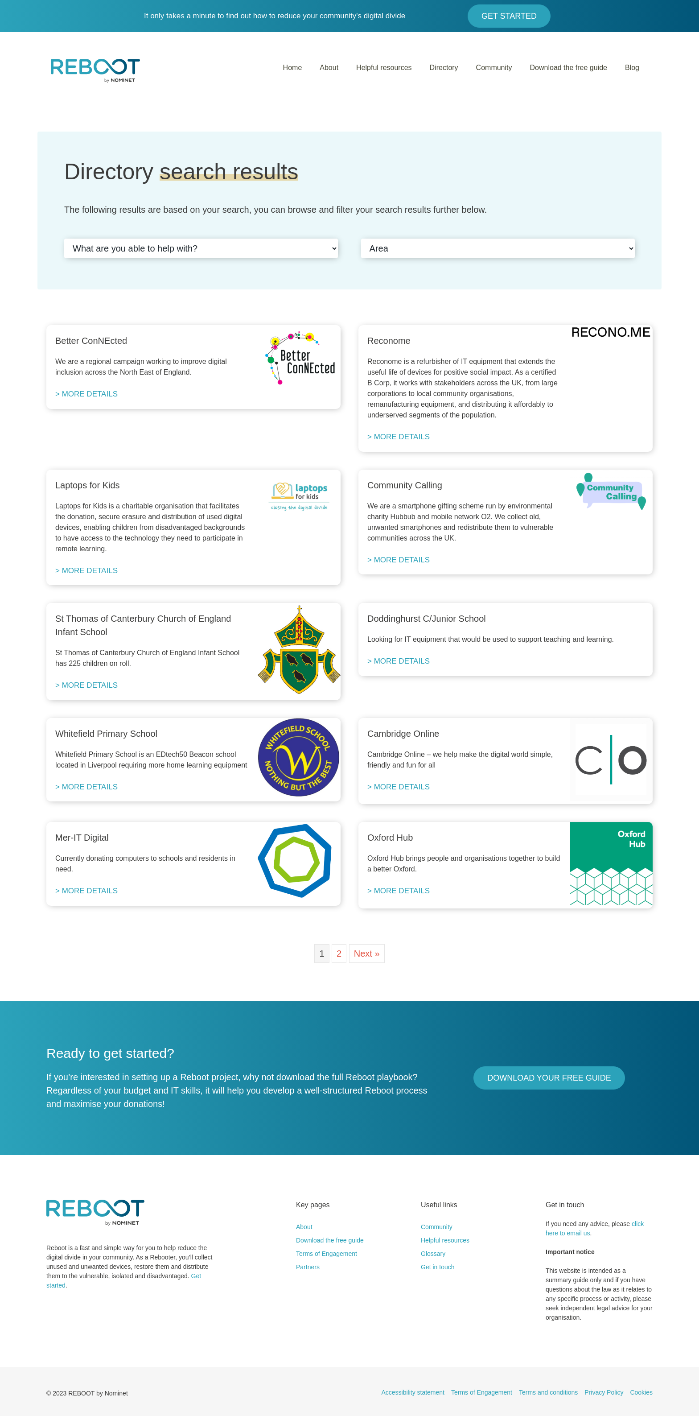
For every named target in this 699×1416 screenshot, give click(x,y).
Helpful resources (384, 67)
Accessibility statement (412, 1392)
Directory (444, 67)
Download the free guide (568, 67)
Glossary (433, 1253)
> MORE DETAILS (86, 394)
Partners (308, 1267)
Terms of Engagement (326, 1253)
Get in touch (438, 1267)
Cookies (641, 1392)
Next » (367, 953)
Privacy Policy (603, 1392)
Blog (632, 67)
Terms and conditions (548, 1392)
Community (494, 67)
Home (292, 67)
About (329, 67)
